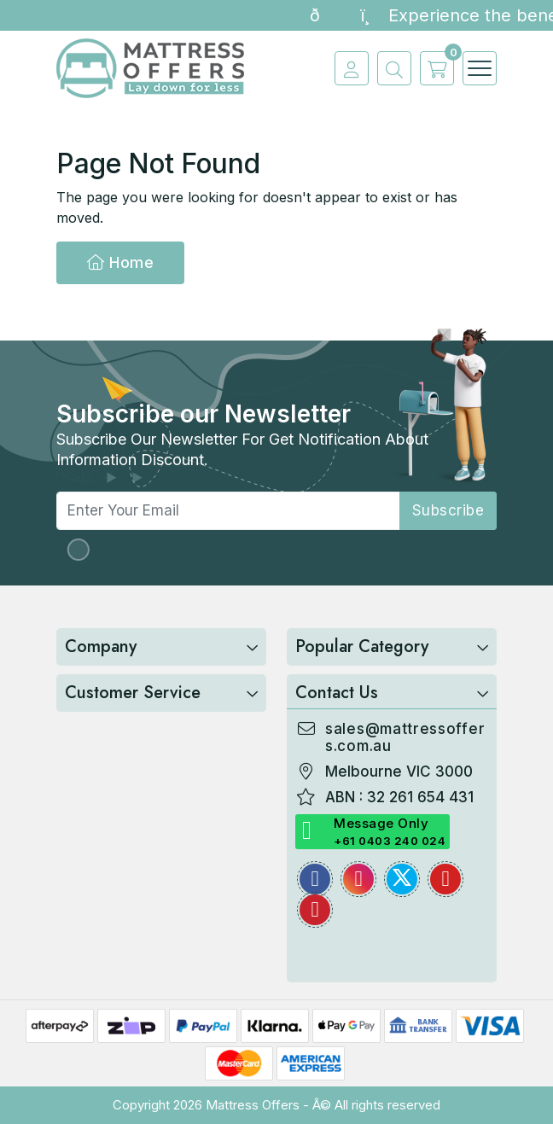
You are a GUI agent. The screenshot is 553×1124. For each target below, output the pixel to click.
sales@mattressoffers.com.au (405, 737)
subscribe (448, 510)
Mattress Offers (253, 1105)
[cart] (432, 68)
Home (120, 262)
